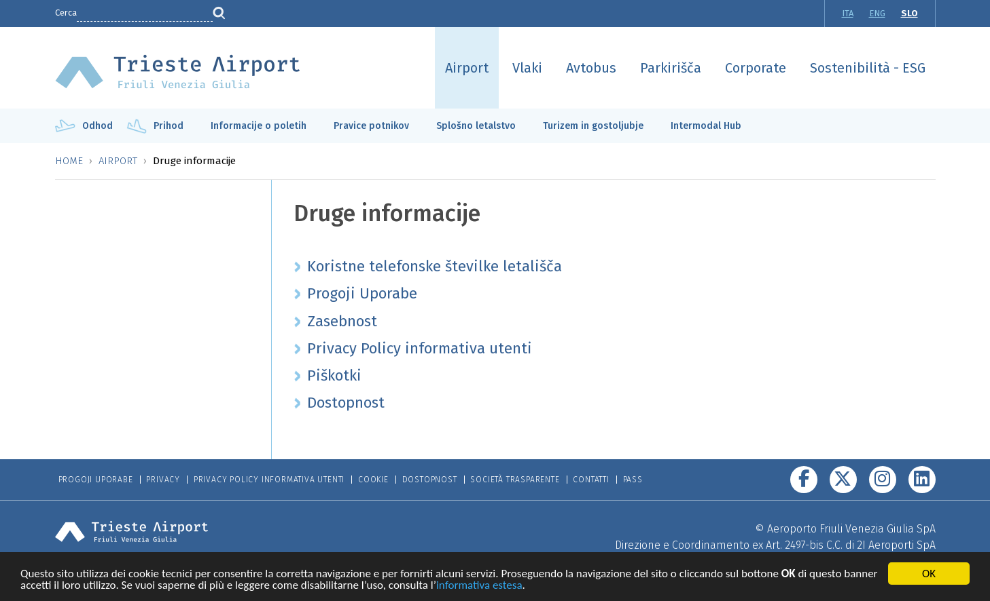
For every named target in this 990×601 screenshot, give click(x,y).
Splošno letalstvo (476, 126)
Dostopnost (429, 479)
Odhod (97, 126)
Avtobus (591, 68)
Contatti (591, 479)
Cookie (373, 479)
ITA (847, 13)
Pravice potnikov (371, 126)
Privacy (163, 479)
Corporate (755, 68)
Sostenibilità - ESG (867, 68)
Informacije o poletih (258, 126)
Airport (467, 68)
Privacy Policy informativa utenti (269, 479)
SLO (909, 13)
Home (69, 161)
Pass (633, 479)
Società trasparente (514, 479)
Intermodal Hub (706, 126)
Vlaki (527, 68)
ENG (877, 13)
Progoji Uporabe (95, 479)
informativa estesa (479, 586)
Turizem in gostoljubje (593, 126)
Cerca (66, 12)
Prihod (168, 126)
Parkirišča (670, 68)
